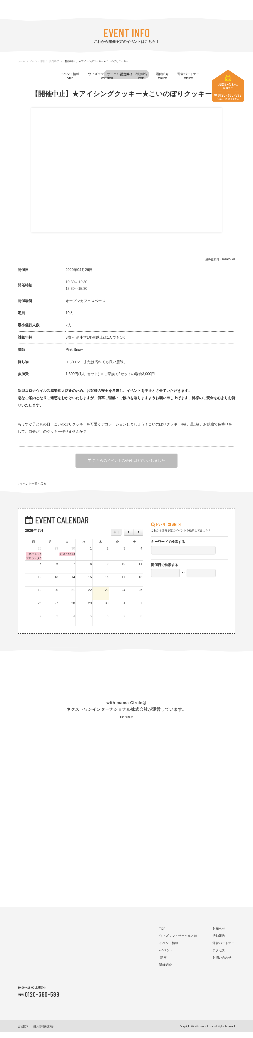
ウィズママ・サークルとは (107, 76)
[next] (138, 538)
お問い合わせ (221, 963)
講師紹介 (162, 76)
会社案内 (23, 1032)
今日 (116, 538)
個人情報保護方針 (44, 1032)
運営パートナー (188, 76)
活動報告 (141, 76)
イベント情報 (69, 76)
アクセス (218, 956)
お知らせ (218, 934)
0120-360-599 (42, 1000)
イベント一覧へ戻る (32, 487)
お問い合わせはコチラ (228, 86)
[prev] (129, 538)
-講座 (163, 963)
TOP (162, 934)
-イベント (166, 956)
